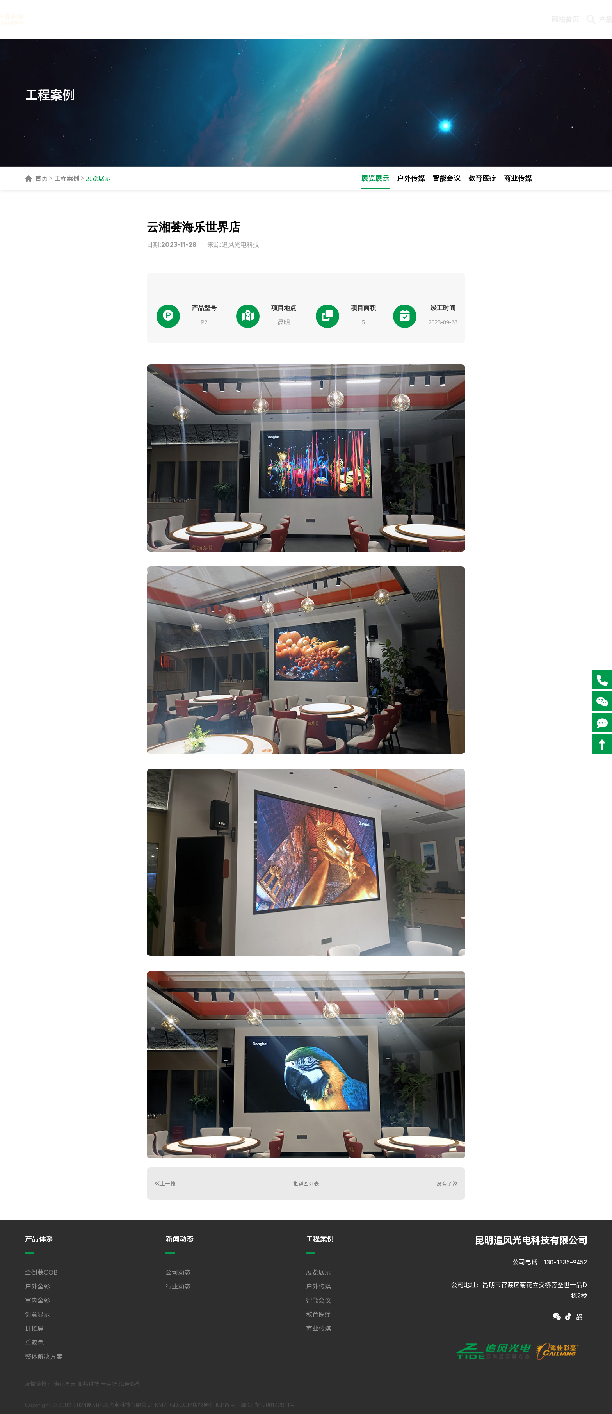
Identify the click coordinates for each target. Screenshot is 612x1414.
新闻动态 (297, 19)
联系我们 (488, 19)
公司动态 (177, 1271)
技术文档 (440, 19)
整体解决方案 (43, 1355)
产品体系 (250, 19)
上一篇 (165, 1183)
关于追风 (535, 19)
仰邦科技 (88, 1383)
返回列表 (306, 1183)
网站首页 (202, 19)
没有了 (446, 1183)
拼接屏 (34, 1327)
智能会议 (446, 178)
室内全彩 (37, 1299)
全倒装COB (41, 1271)
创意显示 (37, 1313)
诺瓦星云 (65, 1383)
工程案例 (345, 25)
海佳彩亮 (130, 1383)
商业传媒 (518, 178)
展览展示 (98, 178)
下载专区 (393, 19)
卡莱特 (109, 1383)
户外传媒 (411, 178)
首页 (41, 178)
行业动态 (177, 1285)
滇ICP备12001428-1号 (268, 1404)
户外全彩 (37, 1285)
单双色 (34, 1341)
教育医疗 (482, 178)
